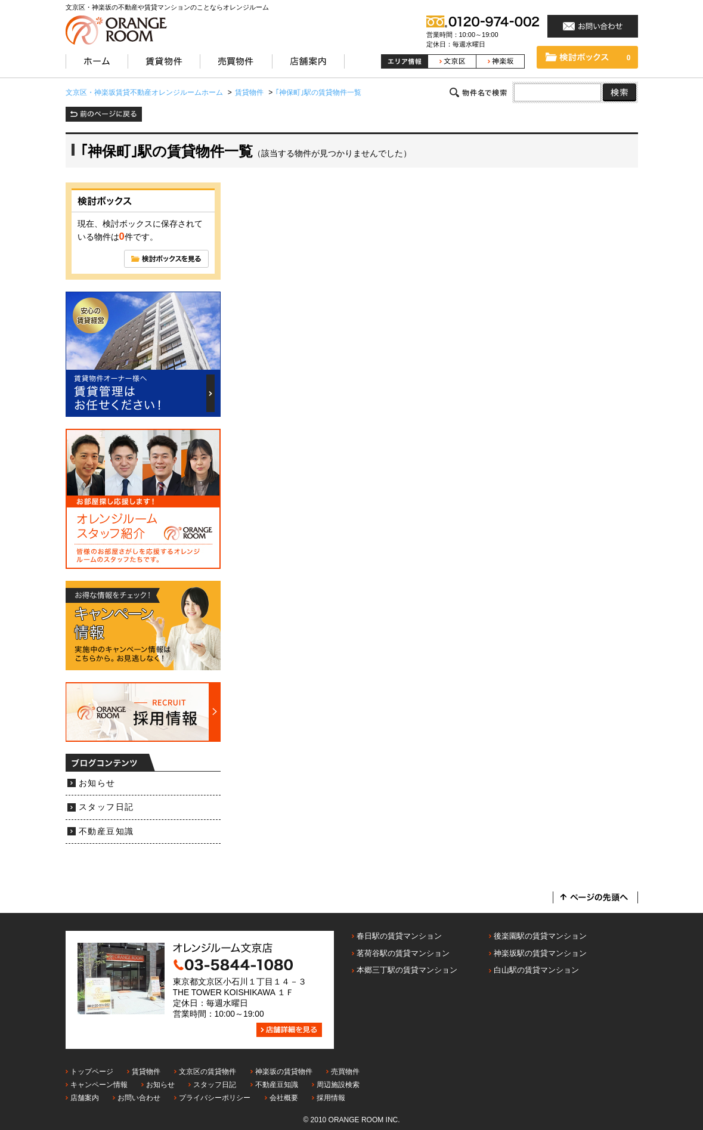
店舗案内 (84, 1098)
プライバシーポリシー (214, 1098)
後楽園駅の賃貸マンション (540, 935)
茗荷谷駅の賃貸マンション (403, 953)
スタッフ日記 (106, 807)
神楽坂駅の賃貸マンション (540, 953)
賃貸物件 (146, 1071)
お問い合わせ (138, 1098)
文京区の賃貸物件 (207, 1071)
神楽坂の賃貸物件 (283, 1071)
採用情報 (331, 1098)
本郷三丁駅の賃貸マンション (407, 969)
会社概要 (284, 1098)
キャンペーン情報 (99, 1085)
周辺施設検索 (338, 1085)
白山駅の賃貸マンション (536, 969)
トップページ (91, 1071)
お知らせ (97, 783)
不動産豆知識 (106, 831)
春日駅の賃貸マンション (399, 935)
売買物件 (345, 1071)
